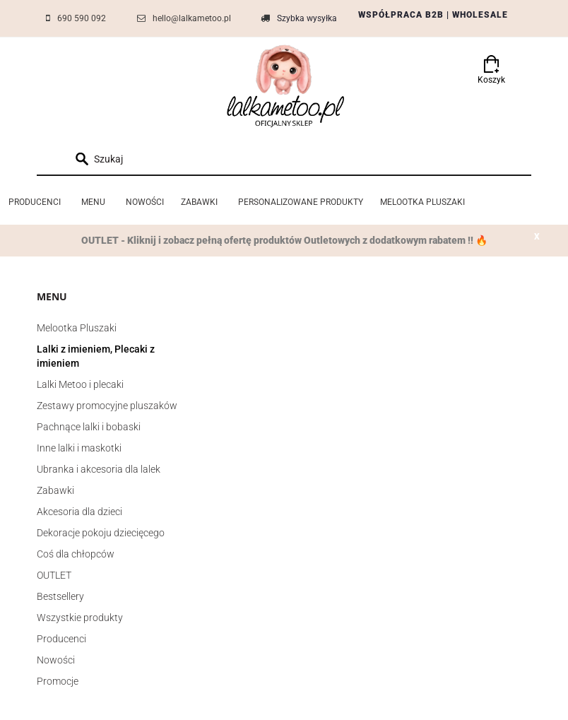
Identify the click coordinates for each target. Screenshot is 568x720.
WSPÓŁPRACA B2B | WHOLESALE (433, 15)
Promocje (57, 681)
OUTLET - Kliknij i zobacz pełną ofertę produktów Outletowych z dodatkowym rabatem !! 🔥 (284, 240)
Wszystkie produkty (80, 617)
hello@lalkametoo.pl (192, 18)
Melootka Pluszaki (77, 328)
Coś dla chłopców (75, 554)
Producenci (61, 638)
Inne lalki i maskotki (79, 448)
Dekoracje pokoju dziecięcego (101, 532)
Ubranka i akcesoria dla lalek (98, 469)
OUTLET (54, 575)
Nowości (56, 660)
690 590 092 (81, 18)
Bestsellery (60, 596)
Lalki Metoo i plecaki (80, 384)
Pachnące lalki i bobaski (89, 426)
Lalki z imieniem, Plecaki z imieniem (96, 356)
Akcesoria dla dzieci (79, 511)
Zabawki (55, 490)
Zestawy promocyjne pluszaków (107, 405)
